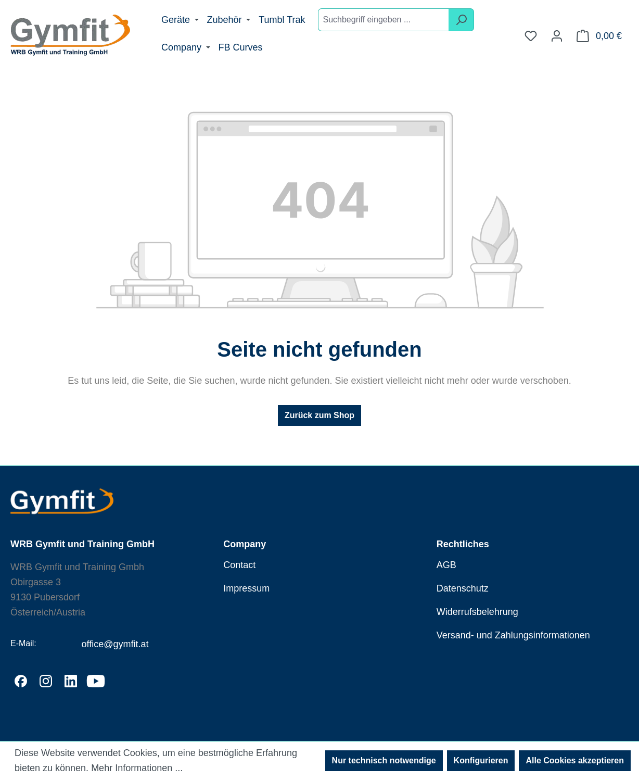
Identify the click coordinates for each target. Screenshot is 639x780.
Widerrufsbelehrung (477, 612)
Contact (239, 565)
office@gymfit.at (114, 644)
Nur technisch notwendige (384, 760)
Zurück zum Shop (319, 415)
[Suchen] (461, 19)
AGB (446, 565)
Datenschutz (463, 588)
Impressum (246, 588)
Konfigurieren (481, 760)
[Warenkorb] (599, 36)
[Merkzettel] (531, 36)
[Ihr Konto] (557, 36)
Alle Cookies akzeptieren (575, 760)
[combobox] (383, 19)
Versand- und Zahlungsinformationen (513, 635)
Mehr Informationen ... (137, 768)
